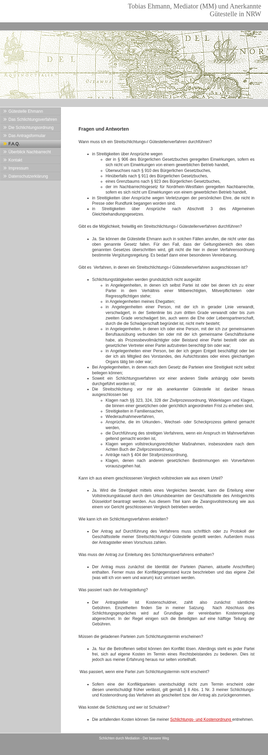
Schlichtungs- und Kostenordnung (201, 719)
